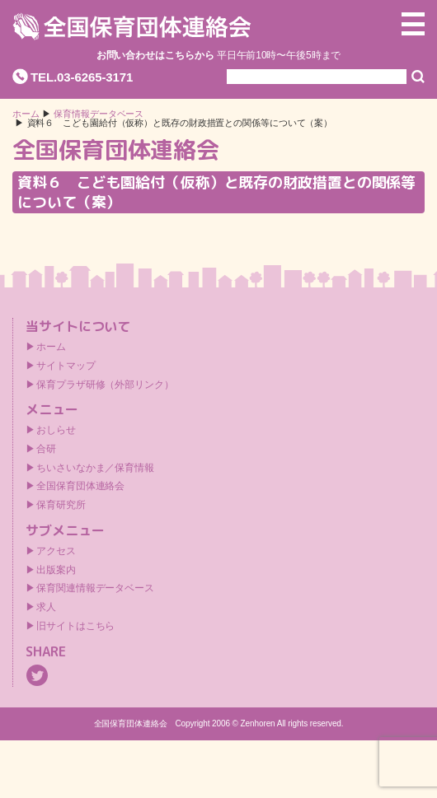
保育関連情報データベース (95, 588)
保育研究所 (61, 505)
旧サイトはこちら (75, 626)
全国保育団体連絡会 (80, 486)
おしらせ (56, 430)
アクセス (56, 551)
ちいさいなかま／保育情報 (95, 468)
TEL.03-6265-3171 (82, 77)
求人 (46, 607)
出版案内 (56, 570)
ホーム (26, 114)
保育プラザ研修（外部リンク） (105, 384)
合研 (46, 449)
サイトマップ (65, 365)
